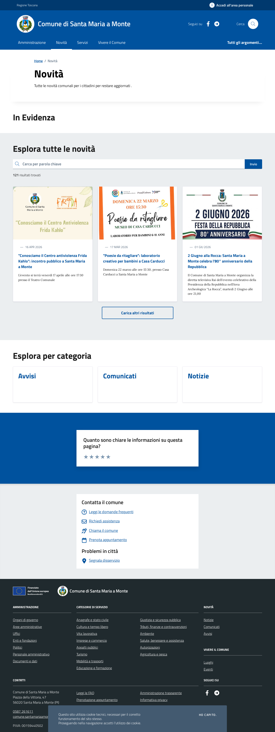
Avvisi (208, 633)
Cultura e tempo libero (92, 626)
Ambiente (147, 633)
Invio (253, 164)
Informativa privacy (154, 699)
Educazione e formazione (94, 668)
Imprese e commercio (91, 640)
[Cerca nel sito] (253, 24)
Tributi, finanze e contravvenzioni (163, 626)
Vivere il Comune (111, 42)
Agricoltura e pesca (153, 654)
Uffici (16, 633)
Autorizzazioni (150, 647)
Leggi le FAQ (85, 692)
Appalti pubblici (87, 647)
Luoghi (208, 662)
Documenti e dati (25, 661)
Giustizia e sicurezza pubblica (160, 619)
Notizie (209, 619)
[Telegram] (215, 24)
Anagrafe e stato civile (92, 619)
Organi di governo (25, 619)
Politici (17, 647)
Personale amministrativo (31, 654)
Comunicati (212, 626)
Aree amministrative (27, 626)
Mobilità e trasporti (89, 661)
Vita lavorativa (86, 633)
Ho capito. (208, 714)
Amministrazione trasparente (161, 692)
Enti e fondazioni (25, 640)
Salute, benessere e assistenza (162, 640)
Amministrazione (32, 42)
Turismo (81, 654)
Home (38, 60)
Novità (61, 42)
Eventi (208, 669)
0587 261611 (23, 711)
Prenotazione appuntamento (97, 699)
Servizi (82, 42)
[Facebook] (206, 24)
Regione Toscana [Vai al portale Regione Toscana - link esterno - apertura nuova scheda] (27, 5)
